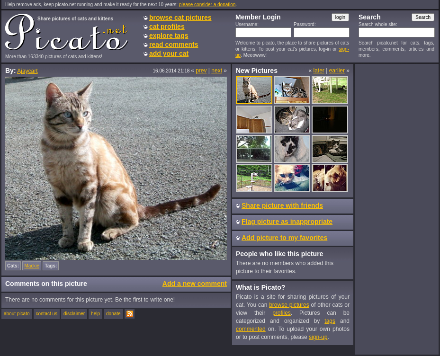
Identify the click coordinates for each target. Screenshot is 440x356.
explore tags (168, 35)
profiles (281, 313)
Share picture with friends (282, 205)
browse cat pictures (180, 17)
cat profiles (167, 26)
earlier (337, 70)
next (216, 70)
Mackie (31, 265)
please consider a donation (207, 4)
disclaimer (74, 313)
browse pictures (289, 305)
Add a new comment (194, 283)
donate (113, 313)
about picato (17, 313)
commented (251, 329)
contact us (47, 313)
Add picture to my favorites (284, 237)
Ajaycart (27, 71)
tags (329, 321)
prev (201, 70)
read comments (173, 44)
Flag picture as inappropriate (287, 221)
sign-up (318, 337)
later (318, 70)
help (95, 313)
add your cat (169, 53)
